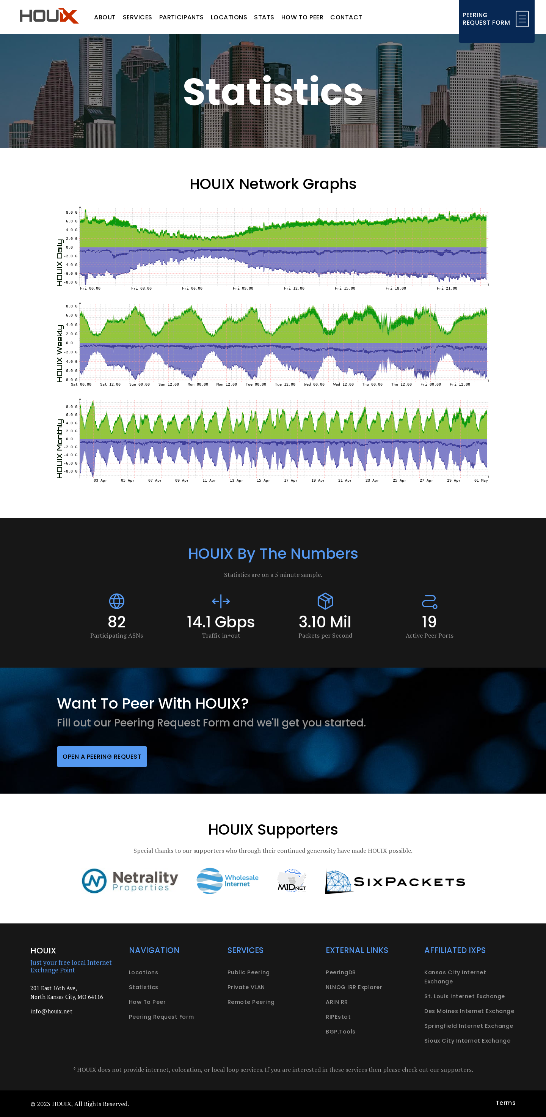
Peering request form (161, 1017)
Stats (264, 17)
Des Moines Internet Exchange (469, 1011)
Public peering (249, 972)
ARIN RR (337, 1002)
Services (137, 17)
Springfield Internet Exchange (468, 1026)
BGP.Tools (341, 1031)
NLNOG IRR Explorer (354, 987)
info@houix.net (51, 1011)
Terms (506, 1102)
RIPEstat (338, 1017)
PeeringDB (341, 972)
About (105, 17)
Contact (346, 17)
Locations (229, 17)
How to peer (302, 17)
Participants (181, 17)
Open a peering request (102, 756)
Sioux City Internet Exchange (467, 1041)
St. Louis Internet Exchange (464, 996)
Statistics (143, 987)
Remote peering (251, 1002)
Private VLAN (246, 987)
